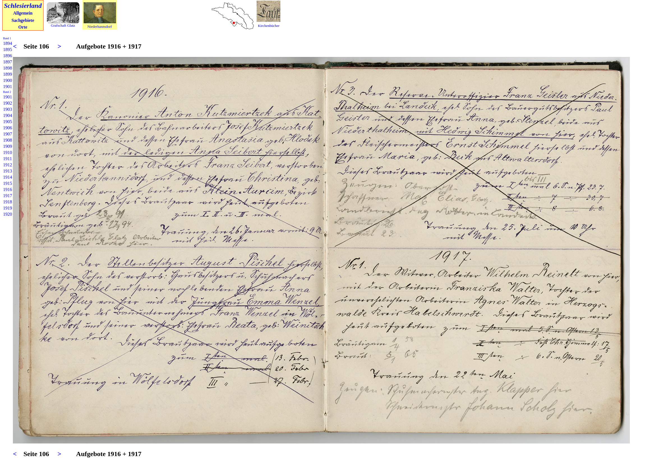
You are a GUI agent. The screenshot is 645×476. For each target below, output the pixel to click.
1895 (7, 49)
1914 (7, 177)
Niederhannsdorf (99, 26)
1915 (7, 183)
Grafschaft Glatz (63, 25)
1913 (7, 171)
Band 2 (7, 91)
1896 (7, 55)
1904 (7, 115)
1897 (7, 61)
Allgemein (23, 13)
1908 (7, 140)
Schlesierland (23, 5)
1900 (7, 80)
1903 (7, 109)
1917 (7, 195)
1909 (7, 146)
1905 (7, 121)
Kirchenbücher (268, 26)
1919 (7, 208)
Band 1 (7, 38)
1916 (7, 189)
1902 (7, 103)
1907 (7, 134)
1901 (7, 86)
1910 (7, 152)
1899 (7, 74)
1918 (7, 201)
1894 (7, 43)
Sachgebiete (22, 20)
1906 (7, 127)
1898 (7, 68)
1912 (7, 164)
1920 (7, 214)
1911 (7, 158)
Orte (22, 27)
